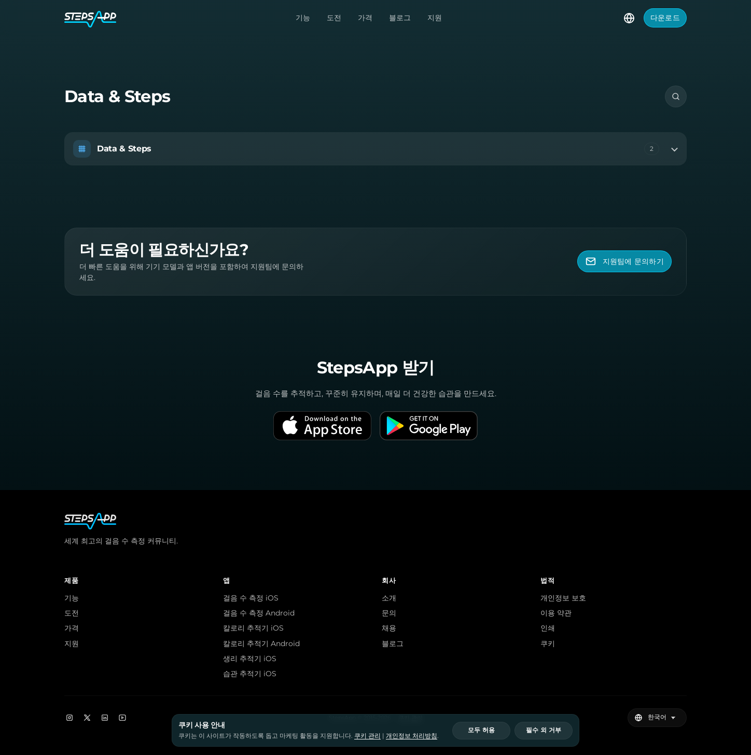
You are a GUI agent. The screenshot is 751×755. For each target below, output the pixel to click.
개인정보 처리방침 (411, 735)
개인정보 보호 (563, 598)
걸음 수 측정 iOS (251, 598)
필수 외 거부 (543, 730)
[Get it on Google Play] (429, 425)
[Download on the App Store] (322, 425)
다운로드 (665, 17)
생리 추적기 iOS (249, 658)
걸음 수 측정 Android (259, 613)
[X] (87, 717)
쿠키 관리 (367, 735)
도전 (334, 17)
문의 (389, 613)
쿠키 (547, 643)
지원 (434, 17)
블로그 (400, 17)
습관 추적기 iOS (249, 673)
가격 (365, 17)
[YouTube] (122, 717)
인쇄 (547, 628)
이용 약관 (556, 613)
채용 (389, 628)
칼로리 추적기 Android (261, 643)
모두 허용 (481, 730)
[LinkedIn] (105, 717)
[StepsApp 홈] (90, 18)
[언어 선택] (629, 18)
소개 (389, 598)
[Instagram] (69, 717)
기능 (303, 17)
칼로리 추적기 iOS (253, 628)
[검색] (676, 96)
